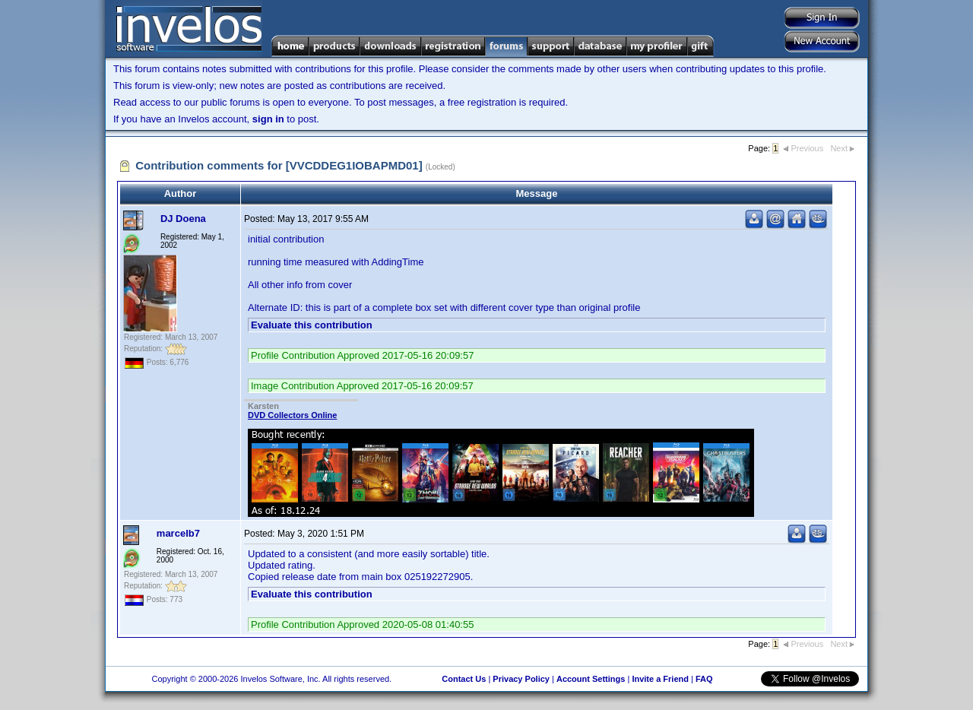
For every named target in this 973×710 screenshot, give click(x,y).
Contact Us (464, 678)
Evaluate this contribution (311, 325)
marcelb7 (178, 533)
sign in (268, 119)
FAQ (704, 678)
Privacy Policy (521, 678)
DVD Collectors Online (292, 415)
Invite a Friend (660, 678)
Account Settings (590, 678)
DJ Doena (183, 218)
